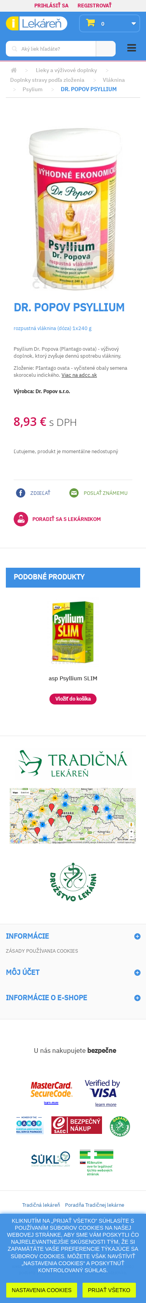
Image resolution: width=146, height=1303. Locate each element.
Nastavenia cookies (42, 1290)
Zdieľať (33, 493)
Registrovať (94, 5)
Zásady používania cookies (42, 951)
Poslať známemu (98, 493)
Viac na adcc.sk (79, 375)
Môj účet (22, 972)
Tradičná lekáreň (41, 1205)
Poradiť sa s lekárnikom (57, 519)
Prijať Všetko (109, 1290)
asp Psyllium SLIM (73, 678)
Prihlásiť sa (51, 5)
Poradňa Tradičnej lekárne (94, 1205)
